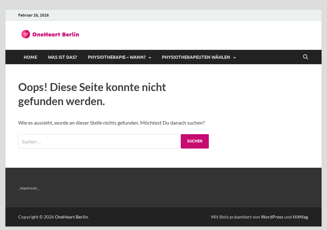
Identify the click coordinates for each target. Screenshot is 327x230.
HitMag (300, 216)
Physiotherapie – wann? (117, 57)
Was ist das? (62, 57)
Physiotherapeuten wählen (196, 57)
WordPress (272, 216)
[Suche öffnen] (305, 57)
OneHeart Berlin (71, 216)
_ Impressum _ (28, 188)
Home (30, 57)
